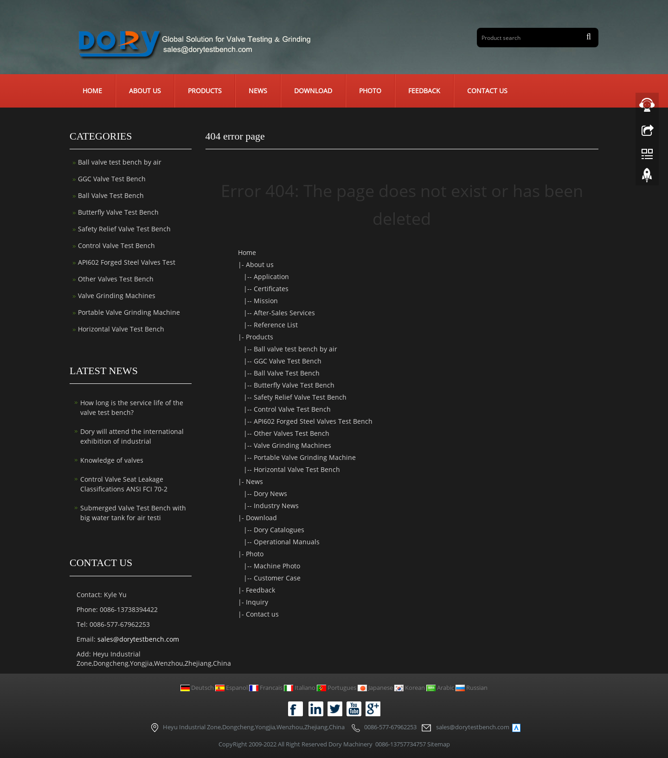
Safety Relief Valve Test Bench (300, 397)
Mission (266, 300)
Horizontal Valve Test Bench (297, 469)
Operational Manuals (287, 541)
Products (205, 90)
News (258, 90)
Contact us (487, 90)
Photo (370, 90)
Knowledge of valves (111, 460)
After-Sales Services (284, 312)
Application (271, 276)
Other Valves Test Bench (291, 433)
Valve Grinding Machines (292, 445)
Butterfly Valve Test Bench (294, 385)
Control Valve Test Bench (292, 409)
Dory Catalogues (279, 529)
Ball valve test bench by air (295, 348)
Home (92, 90)
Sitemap (438, 744)
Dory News (270, 493)
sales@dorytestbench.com (138, 639)
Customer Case (277, 577)
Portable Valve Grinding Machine (305, 457)
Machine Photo (277, 565)
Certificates (271, 288)
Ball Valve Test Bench (287, 373)
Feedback (424, 90)
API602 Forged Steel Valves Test (126, 262)
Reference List (276, 324)
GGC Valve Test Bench (287, 361)
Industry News (276, 505)
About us (145, 90)
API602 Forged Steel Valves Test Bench (313, 421)
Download (313, 90)
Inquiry (257, 602)
